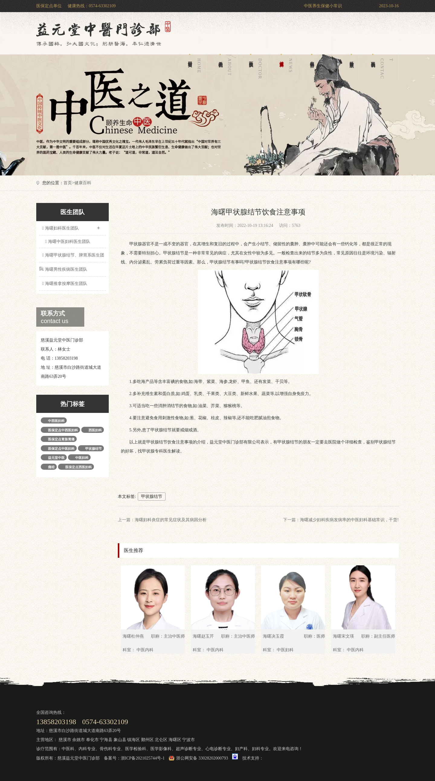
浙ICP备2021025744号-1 (143, 758)
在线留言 (322, 67)
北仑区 (161, 739)
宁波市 (188, 739)
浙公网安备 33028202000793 (202, 758)
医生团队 (256, 67)
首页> (68, 183)
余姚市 (78, 739)
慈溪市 (65, 739)
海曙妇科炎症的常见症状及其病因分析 (171, 520)
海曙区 (175, 739)
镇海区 (133, 739)
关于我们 (226, 67)
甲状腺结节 (151, 496)
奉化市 (92, 739)
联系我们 (383, 67)
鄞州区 (147, 739)
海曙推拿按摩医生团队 (64, 283)
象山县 (120, 739)
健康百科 (287, 67)
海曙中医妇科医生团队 (67, 241)
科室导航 (351, 57)
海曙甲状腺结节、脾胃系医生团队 (71, 257)
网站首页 (195, 67)
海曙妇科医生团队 (71, 226)
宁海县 (106, 739)
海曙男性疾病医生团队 (64, 269)
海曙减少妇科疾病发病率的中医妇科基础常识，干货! (349, 520)
